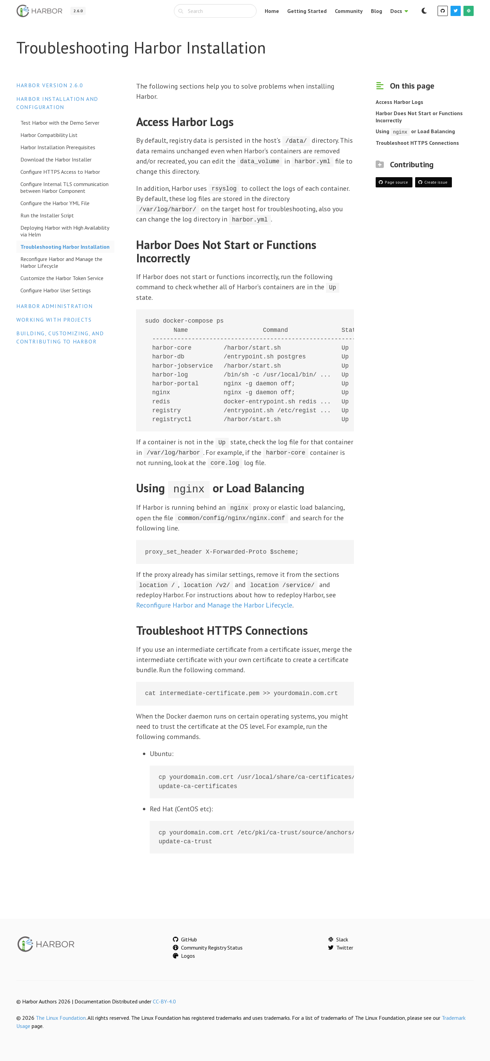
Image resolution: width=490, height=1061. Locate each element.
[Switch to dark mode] (424, 11)
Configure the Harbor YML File (54, 203)
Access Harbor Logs (399, 101)
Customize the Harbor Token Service (61, 278)
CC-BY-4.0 (164, 999)
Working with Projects (54, 319)
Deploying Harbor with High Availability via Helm (64, 231)
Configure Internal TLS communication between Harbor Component (64, 187)
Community (349, 10)
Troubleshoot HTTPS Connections (417, 142)
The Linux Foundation (61, 1016)
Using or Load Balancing (415, 131)
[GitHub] (443, 11)
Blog (376, 10)
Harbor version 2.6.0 (49, 85)
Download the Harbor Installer (56, 159)
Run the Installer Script (47, 215)
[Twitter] (456, 11)
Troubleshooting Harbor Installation (65, 246)
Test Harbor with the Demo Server (59, 122)
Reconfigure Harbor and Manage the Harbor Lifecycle (61, 262)
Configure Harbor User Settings (55, 290)
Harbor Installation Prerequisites (57, 147)
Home (272, 10)
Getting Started (307, 10)
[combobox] (215, 11)
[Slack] (468, 11)
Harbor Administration (54, 306)
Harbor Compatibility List (49, 135)
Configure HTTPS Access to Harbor (60, 171)
